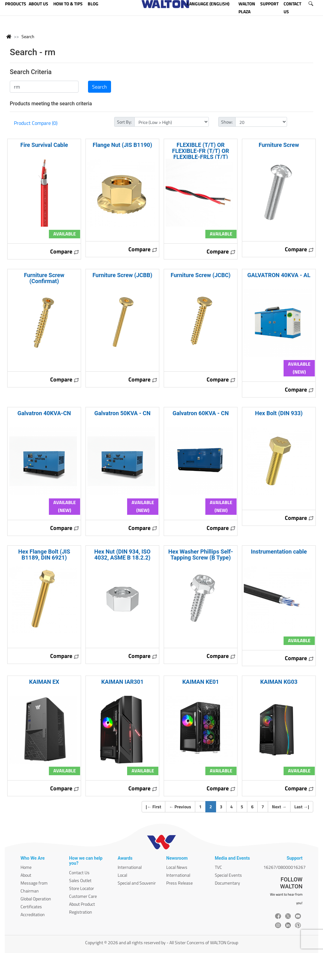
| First (153, 806)
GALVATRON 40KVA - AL (278, 275)
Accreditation (33, 914)
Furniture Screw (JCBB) (122, 275)
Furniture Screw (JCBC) (201, 275)
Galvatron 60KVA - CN (201, 413)
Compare (64, 251)
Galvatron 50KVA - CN (122, 413)
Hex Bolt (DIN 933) (279, 413)
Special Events (228, 875)
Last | (301, 806)
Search (27, 36)
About (26, 875)
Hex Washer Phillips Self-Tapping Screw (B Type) (200, 554)
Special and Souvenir (137, 883)
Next (279, 806)
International (130, 867)
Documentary (227, 883)
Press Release (179, 883)
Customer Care (83, 896)
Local (122, 875)
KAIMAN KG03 (278, 681)
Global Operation (36, 898)
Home (26, 867)
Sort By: (124, 122)
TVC (218, 867)
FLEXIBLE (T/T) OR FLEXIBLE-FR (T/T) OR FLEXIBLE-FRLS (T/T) (200, 151)
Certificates (31, 906)
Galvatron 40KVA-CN (44, 413)
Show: (227, 122)
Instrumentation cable (279, 551)
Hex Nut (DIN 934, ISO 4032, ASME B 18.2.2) (122, 554)
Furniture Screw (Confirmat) (44, 278)
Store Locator (81, 888)
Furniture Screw (279, 145)
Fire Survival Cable (44, 145)
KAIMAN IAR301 (122, 681)
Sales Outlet (80, 880)
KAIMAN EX (44, 681)
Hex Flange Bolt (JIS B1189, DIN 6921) (44, 554)
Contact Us (79, 872)
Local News (176, 867)
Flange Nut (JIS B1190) (122, 145)
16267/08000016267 (284, 867)
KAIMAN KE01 (200, 681)
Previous (180, 806)
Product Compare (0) (35, 123)
